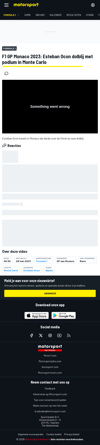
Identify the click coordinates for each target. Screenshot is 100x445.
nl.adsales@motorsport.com (50, 411)
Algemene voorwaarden (30, 434)
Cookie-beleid (53, 434)
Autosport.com (50, 366)
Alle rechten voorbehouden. (67, 439)
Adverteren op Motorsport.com (50, 394)
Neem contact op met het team (50, 405)
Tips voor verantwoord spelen (50, 399)
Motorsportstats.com (50, 372)
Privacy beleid (71, 434)
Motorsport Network (37, 439)
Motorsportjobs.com (50, 361)
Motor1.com (50, 355)
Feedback (50, 388)
